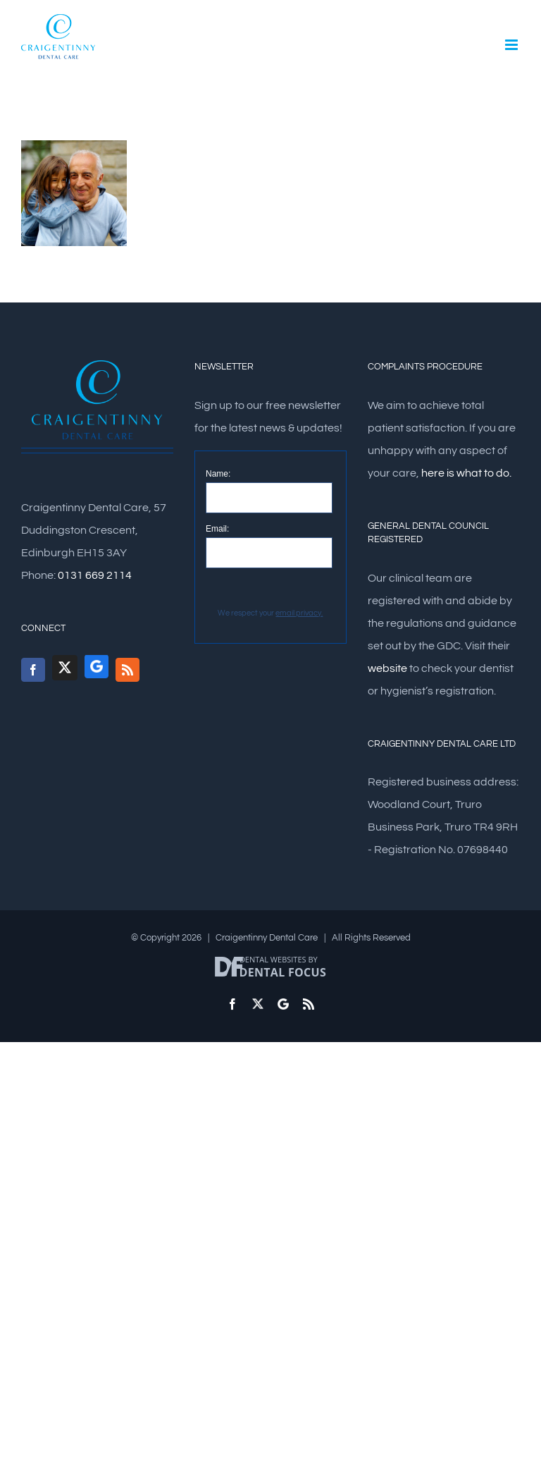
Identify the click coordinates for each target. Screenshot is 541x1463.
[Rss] (127, 670)
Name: (218, 474)
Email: (217, 529)
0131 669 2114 (95, 575)
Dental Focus (283, 972)
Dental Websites (273, 959)
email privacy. (299, 613)
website (387, 668)
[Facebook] (33, 670)
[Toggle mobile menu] (512, 44)
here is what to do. (466, 473)
